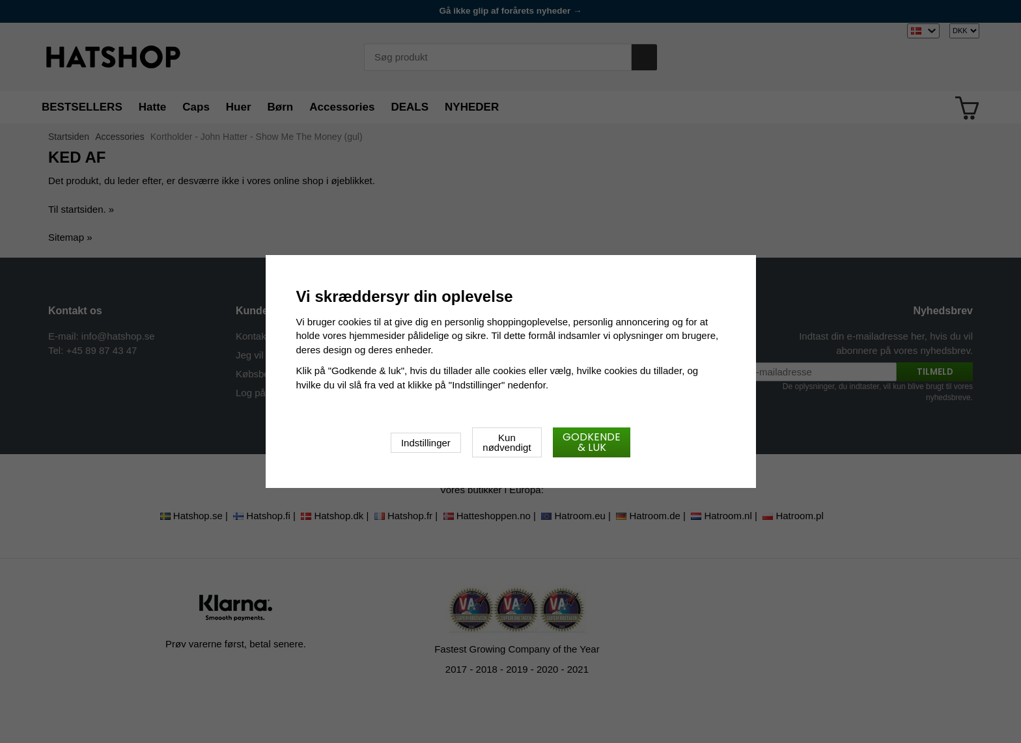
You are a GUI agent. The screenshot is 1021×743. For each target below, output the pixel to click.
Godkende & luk (592, 442)
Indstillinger (426, 442)
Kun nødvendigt (507, 442)
